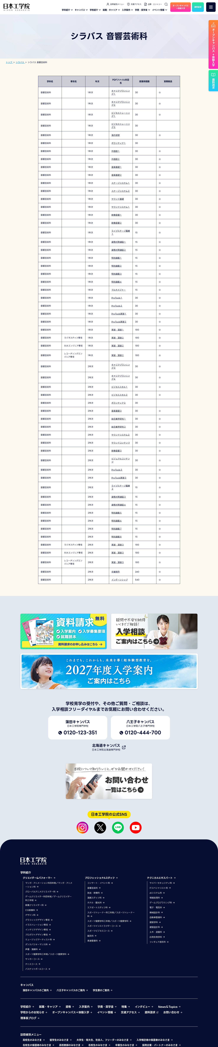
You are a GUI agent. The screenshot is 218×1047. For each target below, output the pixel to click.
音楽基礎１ (116, 167)
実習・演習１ (117, 329)
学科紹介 (68, 10)
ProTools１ (116, 298)
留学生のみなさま (61, 1040)
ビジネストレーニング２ (120, 125)
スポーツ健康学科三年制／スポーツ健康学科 (47, 954)
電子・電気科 (157, 907)
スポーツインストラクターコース (104, 926)
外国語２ (115, 159)
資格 (70, 1007)
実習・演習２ (117, 337)
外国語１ (115, 151)
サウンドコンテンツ (120, 442)
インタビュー (144, 1007)
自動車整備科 (157, 917)
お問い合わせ (173, 1012)
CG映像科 (31, 910)
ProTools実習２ (119, 321)
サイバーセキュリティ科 (162, 883)
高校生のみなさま (34, 1040)
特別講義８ (116, 536)
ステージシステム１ (120, 183)
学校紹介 (96, 10)
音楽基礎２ (116, 175)
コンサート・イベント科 (100, 883)
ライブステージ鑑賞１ (120, 232)
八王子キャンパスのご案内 (72, 990)
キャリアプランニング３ (120, 366)
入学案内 (128, 10)
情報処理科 (156, 897)
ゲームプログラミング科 (162, 902)
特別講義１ (116, 258)
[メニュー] (211, 7)
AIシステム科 (157, 893)
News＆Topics (169, 1007)
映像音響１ (116, 215)
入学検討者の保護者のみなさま (155, 1040)
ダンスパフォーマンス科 (38, 944)
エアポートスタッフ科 (99, 907)
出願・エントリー (153, 4)
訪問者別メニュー (115, 4)
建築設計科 (156, 927)
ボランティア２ (118, 403)
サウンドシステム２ (120, 434)
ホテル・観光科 (96, 902)
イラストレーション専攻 (38, 924)
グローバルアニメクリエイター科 (42, 891)
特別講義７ (116, 528)
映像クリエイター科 (36, 905)
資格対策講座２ (118, 250)
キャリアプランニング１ (120, 92)
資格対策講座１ (118, 242)
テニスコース (32, 964)
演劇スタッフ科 (96, 897)
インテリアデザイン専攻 (38, 929)
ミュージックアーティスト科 (40, 939)
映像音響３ (116, 450)
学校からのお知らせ (33, 1012)
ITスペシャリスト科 (160, 888)
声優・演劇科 (33, 949)
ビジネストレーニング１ (120, 114)
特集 (125, 1007)
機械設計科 (156, 912)
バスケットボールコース (37, 969)
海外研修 (115, 135)
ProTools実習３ (119, 477)
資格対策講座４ (118, 505)
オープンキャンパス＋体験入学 (72, 1012)
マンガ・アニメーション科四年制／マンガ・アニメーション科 (48, 884)
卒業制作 (115, 571)
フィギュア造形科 (159, 942)
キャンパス (82, 10)
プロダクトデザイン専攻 (38, 934)
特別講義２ (116, 266)
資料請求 (152, 1012)
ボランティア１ (118, 143)
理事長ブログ (30, 1018)
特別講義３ (116, 274)
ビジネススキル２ (119, 395)
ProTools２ (116, 305)
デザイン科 (32, 915)
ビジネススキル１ (119, 387)
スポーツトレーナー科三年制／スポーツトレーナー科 (111, 914)
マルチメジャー (118, 290)
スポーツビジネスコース (100, 930)
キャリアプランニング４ (120, 377)
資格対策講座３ (118, 497)
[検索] (166, 4)
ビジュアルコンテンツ (120, 460)
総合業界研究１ (118, 419)
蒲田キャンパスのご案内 (37, 990)
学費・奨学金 (143, 10)
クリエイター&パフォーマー (39, 878)
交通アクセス (134, 4)
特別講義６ (116, 520)
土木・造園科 (157, 932)
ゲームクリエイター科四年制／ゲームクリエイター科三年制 (48, 898)
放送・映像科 (95, 893)
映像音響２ (116, 223)
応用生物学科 (157, 937)
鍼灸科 (92, 936)
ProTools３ (116, 469)
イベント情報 (160, 10)
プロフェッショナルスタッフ (101, 878)
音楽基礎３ (116, 411)
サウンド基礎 (117, 199)
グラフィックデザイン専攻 (39, 920)
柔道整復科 (94, 940)
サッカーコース (34, 959)
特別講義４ (116, 282)
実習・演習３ (117, 544)
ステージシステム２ (120, 191)
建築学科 (155, 922)
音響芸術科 (94, 888)
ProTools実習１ (119, 313)
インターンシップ (119, 579)
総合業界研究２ (118, 426)
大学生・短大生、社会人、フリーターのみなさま (104, 1040)
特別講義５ (116, 512)
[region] (109, 330)
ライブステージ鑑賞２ (120, 487)
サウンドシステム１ (120, 207)
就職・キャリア (112, 10)
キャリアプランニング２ (120, 103)
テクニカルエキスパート (161, 878)
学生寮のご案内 (103, 990)
